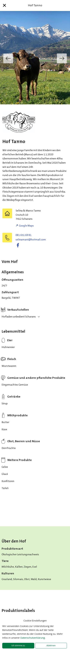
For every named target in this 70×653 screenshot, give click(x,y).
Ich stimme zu (18, 645)
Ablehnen (51, 645)
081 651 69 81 (24, 235)
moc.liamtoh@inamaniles (31, 239)
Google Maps (26, 225)
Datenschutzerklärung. (32, 637)
